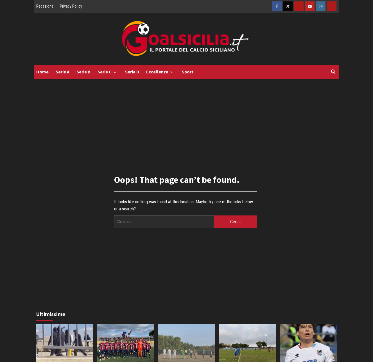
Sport (187, 72)
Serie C (108, 72)
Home (42, 72)
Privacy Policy (71, 6)
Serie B (83, 72)
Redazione (44, 6)
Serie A (62, 72)
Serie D (132, 72)
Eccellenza (160, 72)
